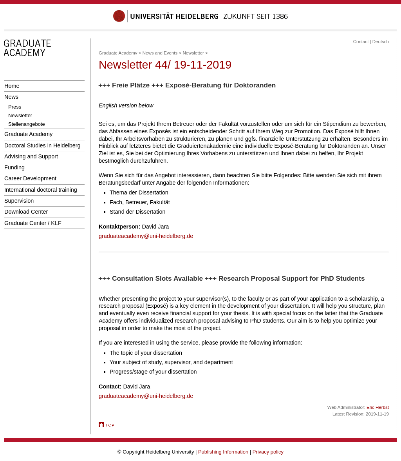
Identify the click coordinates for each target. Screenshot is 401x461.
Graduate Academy (28, 134)
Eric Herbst (378, 407)
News (11, 97)
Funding (14, 167)
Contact (361, 41)
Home (11, 86)
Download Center (26, 212)
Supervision (19, 201)
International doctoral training (40, 190)
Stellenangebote (26, 124)
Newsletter (20, 115)
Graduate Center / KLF (32, 223)
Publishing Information (223, 452)
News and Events (160, 53)
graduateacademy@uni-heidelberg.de (146, 236)
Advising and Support (31, 156)
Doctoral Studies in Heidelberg (42, 145)
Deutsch (380, 41)
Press (14, 107)
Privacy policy (268, 452)
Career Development (30, 178)
